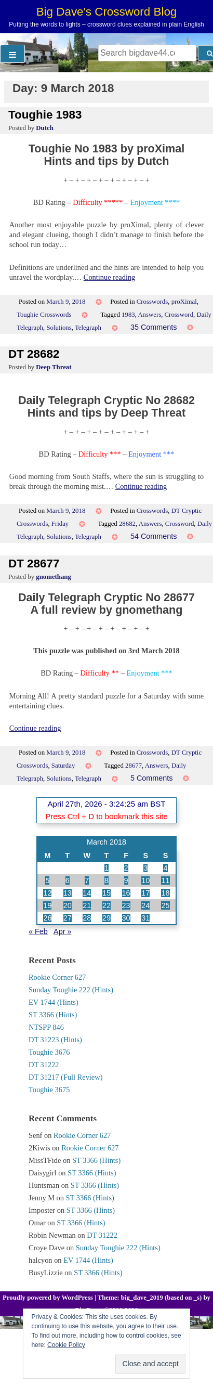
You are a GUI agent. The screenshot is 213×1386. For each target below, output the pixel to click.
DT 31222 (44, 1064)
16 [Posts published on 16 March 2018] (126, 893)
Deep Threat (53, 367)
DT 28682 (33, 353)
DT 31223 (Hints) (55, 1039)
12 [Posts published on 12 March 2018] (47, 893)
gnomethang (53, 576)
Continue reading (110, 277)
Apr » (62, 931)
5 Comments (151, 778)
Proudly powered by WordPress (49, 1297)
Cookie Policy (66, 1345)
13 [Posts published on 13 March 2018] (67, 893)
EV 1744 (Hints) (53, 1002)
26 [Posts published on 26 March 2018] (47, 918)
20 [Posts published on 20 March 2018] (67, 905)
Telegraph (88, 327)
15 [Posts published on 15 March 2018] (106, 893)
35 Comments (153, 327)
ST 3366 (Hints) (53, 1015)
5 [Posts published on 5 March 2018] (47, 880)
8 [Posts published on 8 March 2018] (106, 880)
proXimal (184, 301)
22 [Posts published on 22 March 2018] (106, 905)
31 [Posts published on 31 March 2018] (145, 918)
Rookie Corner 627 (57, 977)
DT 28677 (33, 563)
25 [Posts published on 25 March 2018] (165, 905)
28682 (127, 523)
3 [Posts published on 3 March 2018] (145, 868)
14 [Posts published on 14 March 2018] (87, 893)
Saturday (63, 765)
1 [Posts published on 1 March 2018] (106, 868)
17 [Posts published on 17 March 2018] (145, 893)
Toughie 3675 (49, 1089)
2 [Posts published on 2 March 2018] (126, 868)
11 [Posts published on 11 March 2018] (165, 880)
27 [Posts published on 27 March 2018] (67, 918)
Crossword (179, 314)
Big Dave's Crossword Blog (106, 11)
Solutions (58, 327)
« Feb (38, 931)
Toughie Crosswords (44, 314)
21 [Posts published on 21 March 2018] (87, 905)
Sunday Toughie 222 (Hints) (71, 990)
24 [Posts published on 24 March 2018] (145, 905)
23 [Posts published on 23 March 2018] (126, 905)
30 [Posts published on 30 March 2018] (126, 918)
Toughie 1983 (45, 114)
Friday (60, 523)
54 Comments (153, 536)
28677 (133, 765)
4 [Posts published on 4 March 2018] (165, 868)
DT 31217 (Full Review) (65, 1077)
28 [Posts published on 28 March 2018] (87, 918)
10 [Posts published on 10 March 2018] (145, 880)
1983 (128, 314)
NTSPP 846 (46, 1027)
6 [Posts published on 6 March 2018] (67, 880)
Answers (149, 314)
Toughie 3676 (49, 1052)
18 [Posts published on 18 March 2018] (165, 893)
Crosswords (152, 301)
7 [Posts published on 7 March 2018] (87, 880)
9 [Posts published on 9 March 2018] (126, 880)
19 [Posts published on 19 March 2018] (47, 905)
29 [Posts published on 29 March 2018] (106, 918)
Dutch (44, 128)
